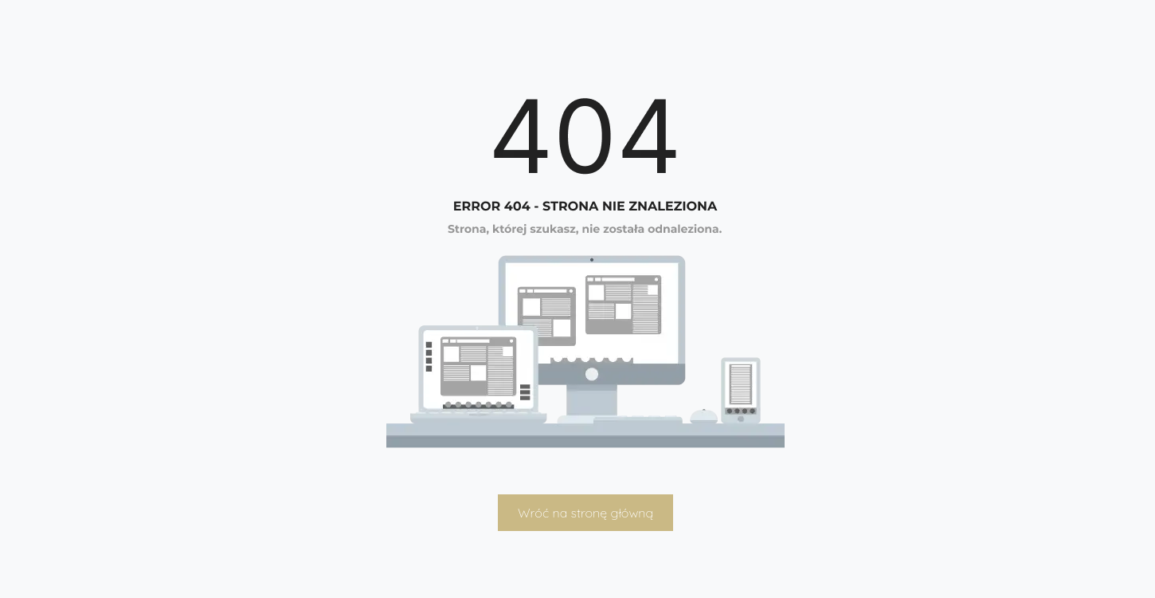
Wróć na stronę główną (585, 513)
